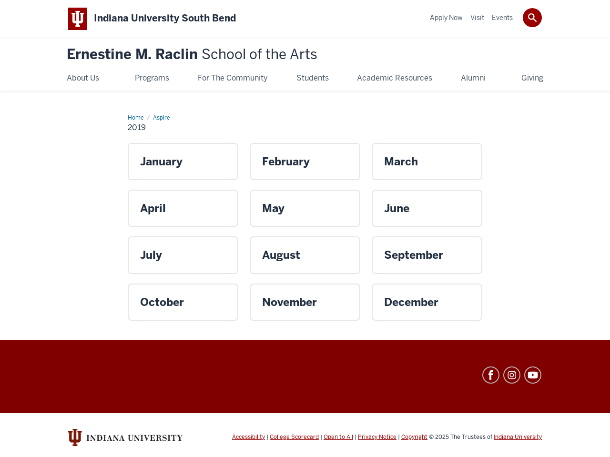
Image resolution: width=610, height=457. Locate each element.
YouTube (532, 375)
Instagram (511, 375)
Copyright (414, 437)
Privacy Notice (377, 437)
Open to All (338, 437)
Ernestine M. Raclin (192, 54)
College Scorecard (294, 437)
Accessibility (248, 437)
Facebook (490, 375)
